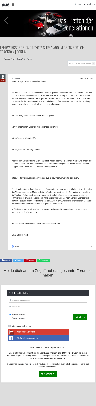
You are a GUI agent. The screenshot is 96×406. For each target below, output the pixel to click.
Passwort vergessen (18, 318)
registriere (29, 364)
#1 (92, 246)
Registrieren (89, 4)
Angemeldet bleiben (18, 314)
